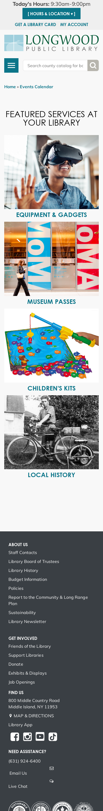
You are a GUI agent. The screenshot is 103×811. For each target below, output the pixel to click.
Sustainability (22, 612)
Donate (15, 664)
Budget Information (27, 579)
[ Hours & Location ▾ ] (51, 14)
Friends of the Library (29, 646)
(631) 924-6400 (24, 761)
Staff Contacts (22, 552)
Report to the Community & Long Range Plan (48, 600)
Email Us (18, 773)
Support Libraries (26, 655)
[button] (51, 4)
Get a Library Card (35, 24)
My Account (74, 24)
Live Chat (17, 786)
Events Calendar (36, 86)
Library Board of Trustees (33, 561)
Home (10, 86)
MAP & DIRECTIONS (34, 715)
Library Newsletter (27, 621)
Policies (16, 588)
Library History (23, 570)
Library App (20, 724)
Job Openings (21, 682)
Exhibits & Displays (27, 673)
